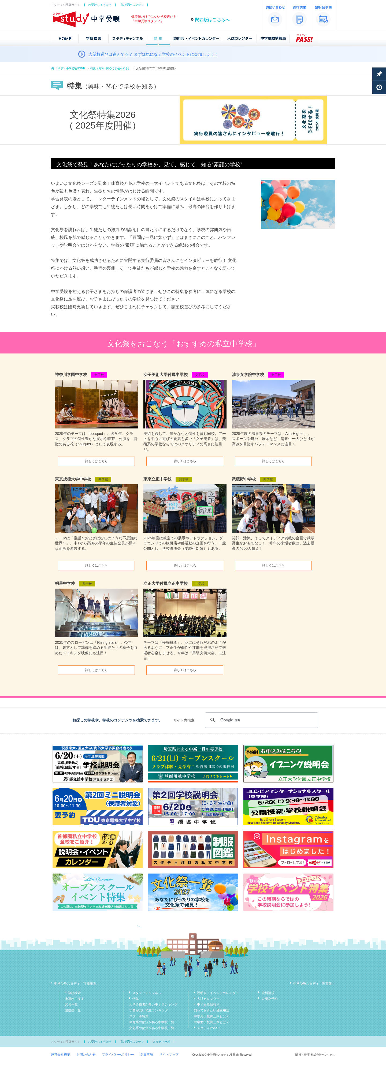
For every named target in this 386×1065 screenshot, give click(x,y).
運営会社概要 (60, 1054)
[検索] (260, 720)
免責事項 (146, 1054)
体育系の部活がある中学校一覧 (151, 1022)
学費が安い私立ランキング (148, 1010)
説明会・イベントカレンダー (218, 993)
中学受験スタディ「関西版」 (314, 983)
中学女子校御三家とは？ (211, 1022)
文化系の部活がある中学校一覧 (151, 1028)
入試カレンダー (208, 999)
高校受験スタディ (132, 4)
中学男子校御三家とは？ (211, 1016)
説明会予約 (270, 999)
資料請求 (268, 993)
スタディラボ (161, 1041)
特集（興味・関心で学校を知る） (110, 68)
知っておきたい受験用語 (211, 1010)
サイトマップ (169, 1054)
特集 (135, 999)
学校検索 (74, 993)
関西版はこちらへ (212, 19)
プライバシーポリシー (118, 1054)
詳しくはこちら (96, 461)
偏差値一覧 (73, 1010)
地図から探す (74, 999)
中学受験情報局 (208, 1004)
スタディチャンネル (146, 993)
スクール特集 (139, 1016)
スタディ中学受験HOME (70, 68)
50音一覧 (71, 1004)
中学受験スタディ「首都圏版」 (76, 983)
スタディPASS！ (209, 1028)
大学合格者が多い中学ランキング (153, 1004)
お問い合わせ (86, 1054)
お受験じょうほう (100, 4)
